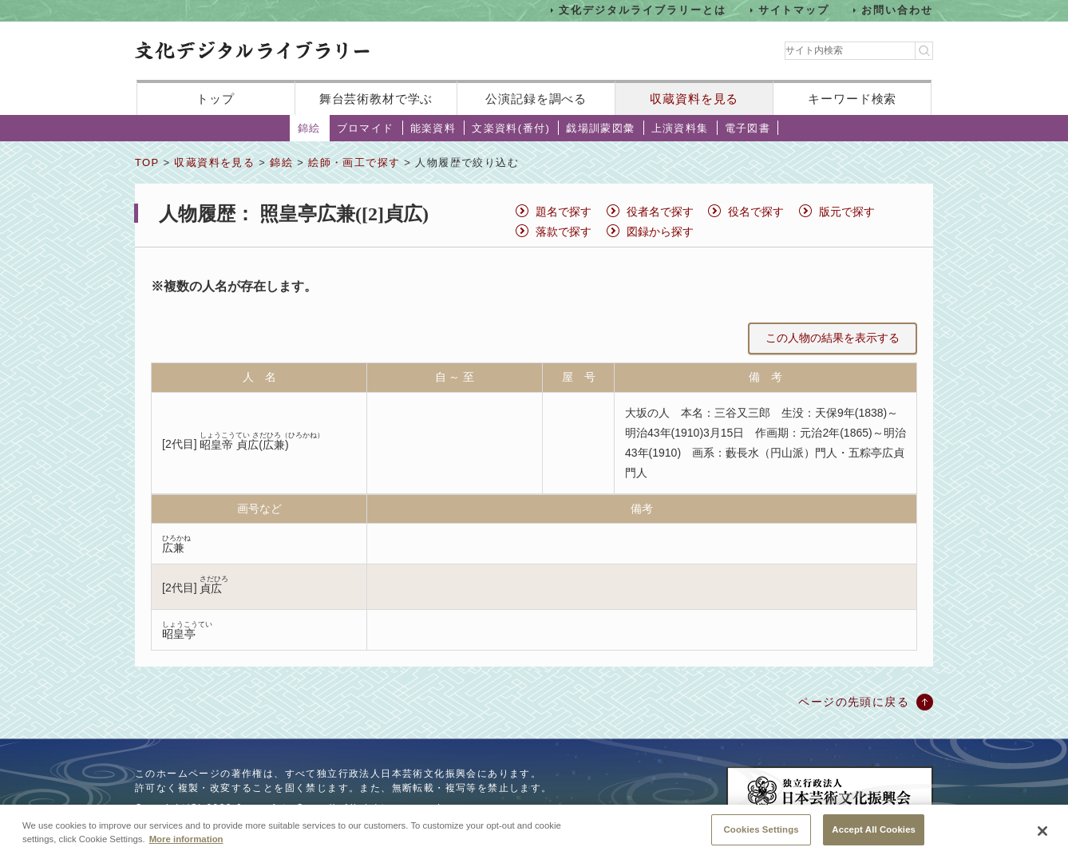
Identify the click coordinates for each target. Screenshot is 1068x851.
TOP (147, 162)
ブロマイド (365, 128)
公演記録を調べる (536, 98)
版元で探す (847, 211)
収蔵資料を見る (694, 98)
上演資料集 (680, 128)
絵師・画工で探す (354, 162)
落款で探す (563, 231)
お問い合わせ (897, 10)
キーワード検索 (852, 98)
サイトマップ (794, 10)
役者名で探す (660, 211)
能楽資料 (433, 128)
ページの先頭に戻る (853, 701)
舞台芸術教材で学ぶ (376, 98)
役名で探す (756, 211)
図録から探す (660, 231)
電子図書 (748, 128)
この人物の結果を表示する (832, 337)
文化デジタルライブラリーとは (642, 10)
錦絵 (309, 128)
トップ (215, 98)
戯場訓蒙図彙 (600, 128)
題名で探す (563, 211)
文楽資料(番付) (511, 128)
